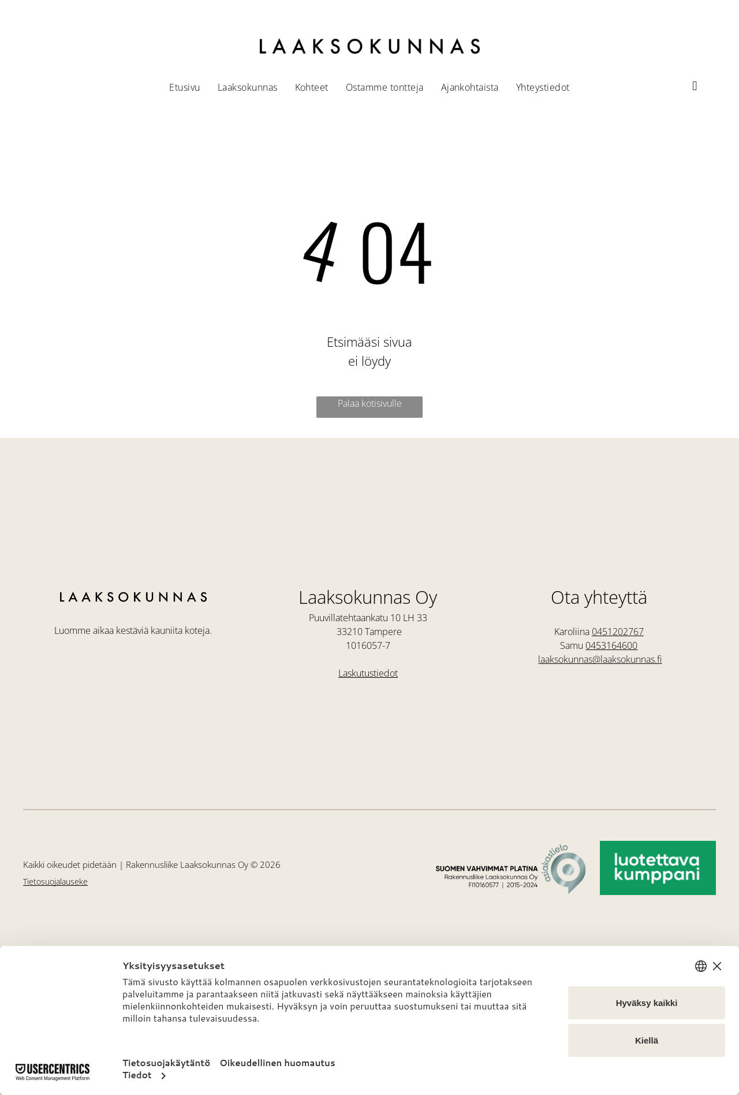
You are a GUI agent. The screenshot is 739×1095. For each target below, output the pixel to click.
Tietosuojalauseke (55, 881)
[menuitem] (184, 87)
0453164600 (611, 645)
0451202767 (618, 631)
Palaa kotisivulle (370, 403)
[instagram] (694, 87)
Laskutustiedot (368, 673)
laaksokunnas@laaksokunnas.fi (600, 659)
